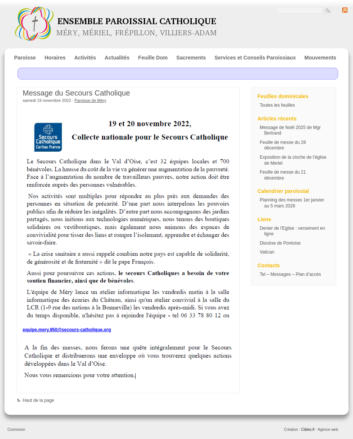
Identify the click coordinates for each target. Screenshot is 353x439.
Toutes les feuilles (277, 105)
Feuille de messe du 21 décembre (283, 175)
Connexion (16, 429)
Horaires (55, 58)
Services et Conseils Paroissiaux (255, 58)
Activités (85, 58)
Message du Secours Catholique (76, 93)
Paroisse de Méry (90, 100)
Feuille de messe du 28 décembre (283, 145)
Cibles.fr (308, 429)
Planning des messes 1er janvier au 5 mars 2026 (292, 203)
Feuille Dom (153, 58)
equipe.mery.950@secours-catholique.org (67, 329)
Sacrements (191, 58)
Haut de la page (35, 400)
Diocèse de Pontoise (280, 243)
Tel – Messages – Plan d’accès (290, 274)
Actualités (117, 58)
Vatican (267, 252)
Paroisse (25, 58)
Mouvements (320, 58)
